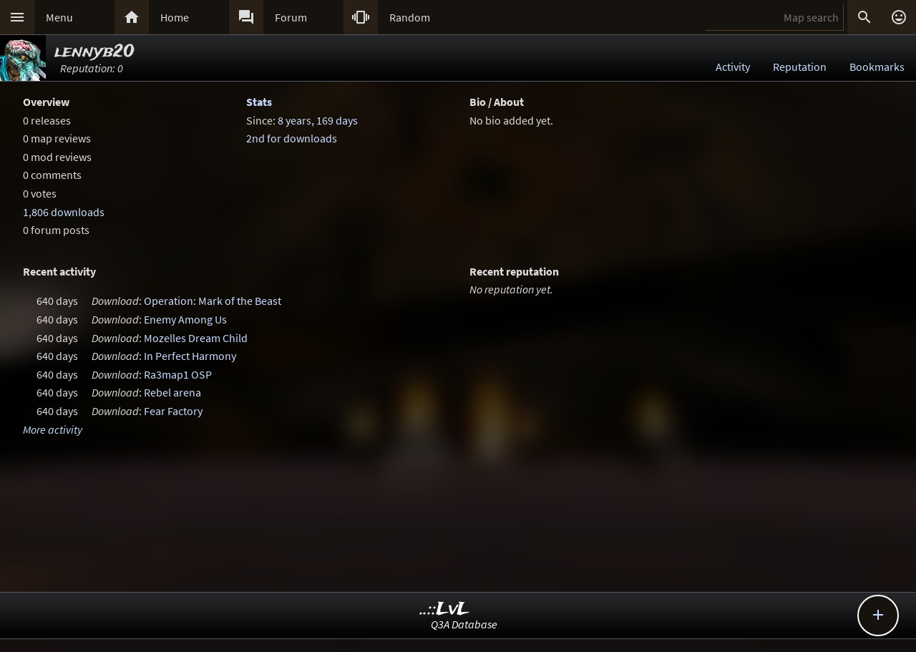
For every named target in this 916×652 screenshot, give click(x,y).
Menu (59, 17)
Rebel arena (172, 392)
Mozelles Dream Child (196, 338)
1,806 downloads (63, 212)
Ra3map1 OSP (178, 374)
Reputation (800, 66)
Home (174, 17)
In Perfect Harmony (190, 356)
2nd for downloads (291, 138)
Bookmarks (877, 66)
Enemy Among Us (185, 319)
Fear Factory (173, 411)
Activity (733, 66)
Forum (291, 17)
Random (409, 17)
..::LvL (445, 609)
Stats (259, 101)
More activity (52, 429)
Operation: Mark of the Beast (212, 300)
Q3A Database (464, 624)
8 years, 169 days (318, 120)
